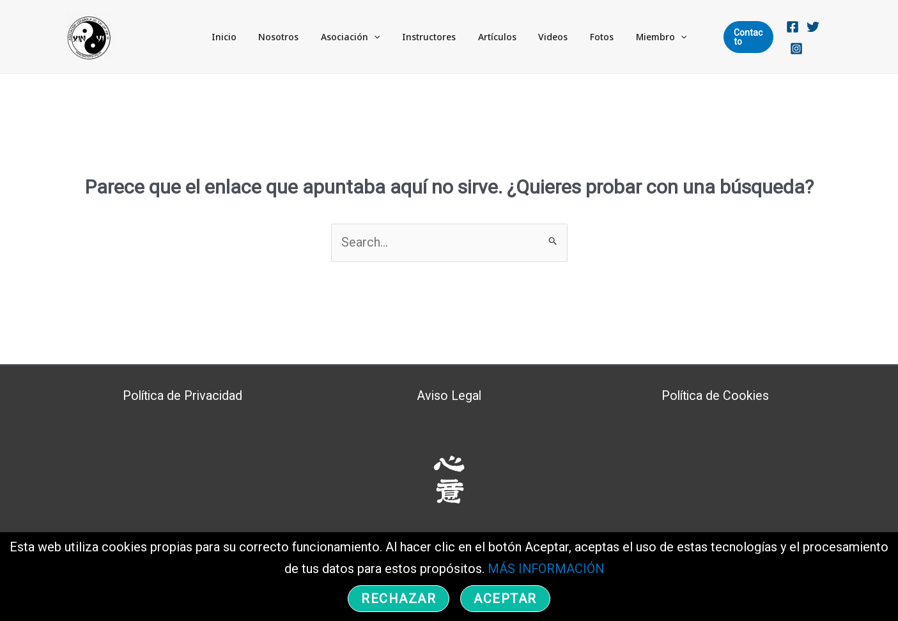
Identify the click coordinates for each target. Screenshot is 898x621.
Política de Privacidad (182, 395)
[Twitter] (806, 37)
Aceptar (505, 598)
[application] (384, 37)
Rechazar (398, 598)
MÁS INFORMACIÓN (544, 569)
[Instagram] (826, 37)
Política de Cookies (715, 395)
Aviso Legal (449, 395)
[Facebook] (785, 37)
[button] (737, 37)
